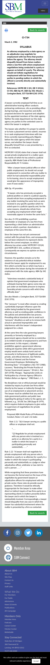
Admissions (9, 601)
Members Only (13, 616)
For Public (9, 598)
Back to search (37, 30)
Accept (36, 661)
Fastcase (8, 622)
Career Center (10, 626)
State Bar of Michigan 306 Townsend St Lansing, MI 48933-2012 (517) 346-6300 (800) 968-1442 (14, 648)
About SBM (11, 570)
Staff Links (9, 586)
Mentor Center (11, 629)
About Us (8, 574)
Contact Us (9, 580)
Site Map (8, 577)
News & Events (11, 604)
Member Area (10, 619)
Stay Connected (13, 637)
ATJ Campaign (10, 611)
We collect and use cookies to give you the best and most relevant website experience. (25, 659)
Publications (10, 607)
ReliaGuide (9, 632)
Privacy (7, 583)
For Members (10, 595)
